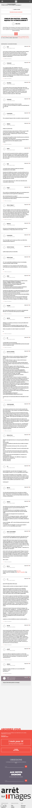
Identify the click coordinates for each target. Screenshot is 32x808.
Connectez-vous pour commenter (16, 12)
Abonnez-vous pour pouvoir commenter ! (15, 36)
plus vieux (19, 570)
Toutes (12, 805)
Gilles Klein (17, 23)
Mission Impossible (21, 572)
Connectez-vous (23, 37)
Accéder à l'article (16, 9)
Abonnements (23, 805)
